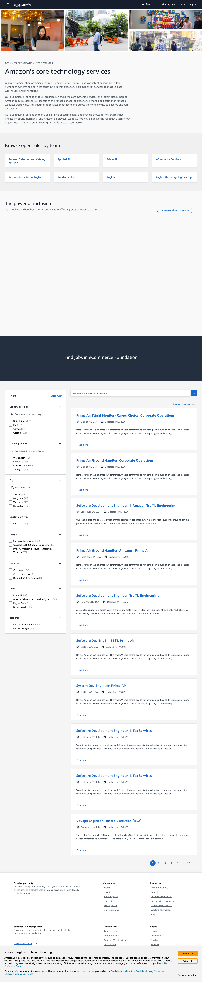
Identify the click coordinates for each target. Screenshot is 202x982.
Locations (108, 892)
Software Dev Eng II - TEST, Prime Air (105, 640)
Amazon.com (110, 931)
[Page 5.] (177, 863)
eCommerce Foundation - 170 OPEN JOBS (29, 63)
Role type (14, 617)
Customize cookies (188, 975)
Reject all (187, 961)
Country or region (18, 406)
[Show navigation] (8, 4)
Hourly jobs (109, 901)
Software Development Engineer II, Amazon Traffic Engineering (126, 505)
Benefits (155, 892)
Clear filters (57, 395)
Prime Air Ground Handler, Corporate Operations (114, 460)
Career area (15, 563)
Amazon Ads (110, 944)
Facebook (155, 940)
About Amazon (111, 935)
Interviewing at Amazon (162, 901)
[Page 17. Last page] (188, 863)
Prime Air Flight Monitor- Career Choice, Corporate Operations (125, 415)
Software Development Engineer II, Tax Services (114, 731)
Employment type (18, 516)
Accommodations (159, 887)
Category (14, 534)
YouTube (155, 944)
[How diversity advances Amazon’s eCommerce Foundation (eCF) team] (101, 273)
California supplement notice (18, 974)
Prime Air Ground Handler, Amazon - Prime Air (113, 550)
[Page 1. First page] (153, 863)
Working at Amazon (161, 910)
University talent (112, 910)
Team (12, 588)
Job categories (111, 896)
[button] (134, 429)
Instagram (156, 935)
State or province (18, 443)
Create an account (25, 943)
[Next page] (194, 863)
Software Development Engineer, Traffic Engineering (117, 595)
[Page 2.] (159, 863)
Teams (107, 887)
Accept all (187, 953)
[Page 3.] (165, 863)
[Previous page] (147, 863)
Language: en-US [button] (173, 4)
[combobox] (35, 414)
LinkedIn (155, 931)
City (11, 480)
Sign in (193, 4)
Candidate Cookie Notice (123, 971)
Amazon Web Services (115, 940)
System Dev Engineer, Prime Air (101, 685)
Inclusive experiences (161, 896)
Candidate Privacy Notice (148, 971)
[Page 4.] (171, 863)
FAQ (153, 914)
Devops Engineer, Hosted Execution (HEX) (108, 821)
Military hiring (111, 905)
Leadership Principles (161, 905)
